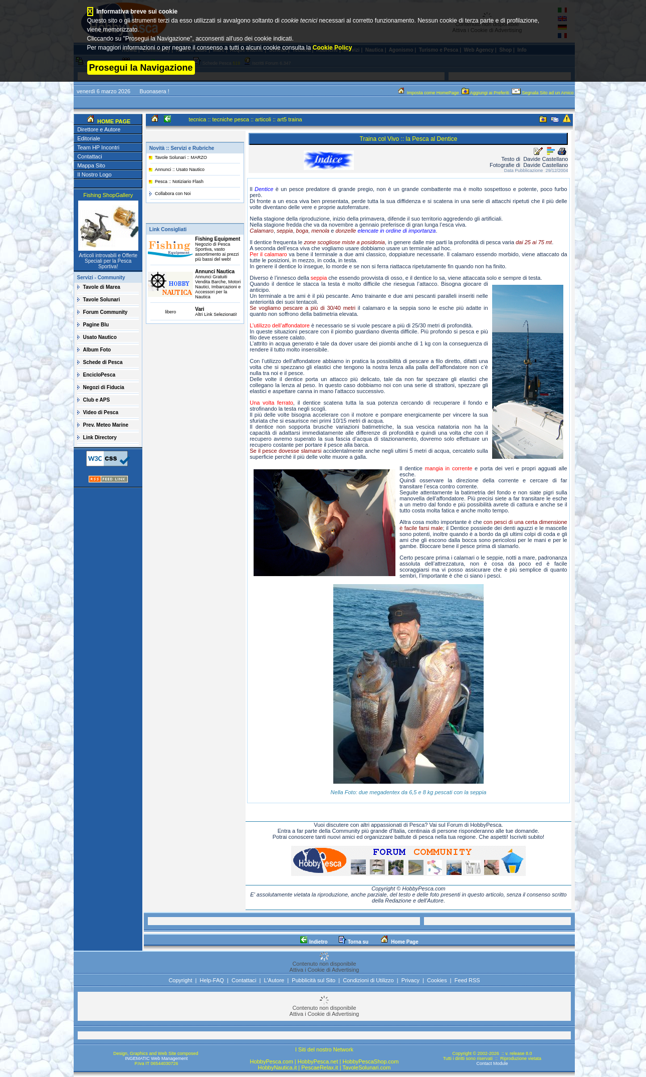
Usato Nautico (100, 337)
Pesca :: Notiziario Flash (179, 181)
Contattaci (89, 156)
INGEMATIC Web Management (156, 1058)
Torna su (353, 942)
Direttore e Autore (98, 129)
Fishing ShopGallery (108, 195)
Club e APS (96, 400)
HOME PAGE (113, 121)
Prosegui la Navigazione (141, 68)
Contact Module (492, 1063)
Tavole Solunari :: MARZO (181, 157)
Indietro (313, 942)
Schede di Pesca (103, 362)
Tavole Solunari (101, 299)
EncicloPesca (99, 375)
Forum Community (105, 312)
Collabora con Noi (173, 193)
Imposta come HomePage (428, 92)
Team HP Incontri (98, 147)
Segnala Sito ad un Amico (543, 92)
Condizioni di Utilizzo (368, 980)
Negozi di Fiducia (103, 387)
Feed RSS (467, 980)
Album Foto (97, 349)
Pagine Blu (96, 324)
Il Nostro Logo (94, 174)
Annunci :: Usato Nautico (179, 169)
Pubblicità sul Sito (313, 980)
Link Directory (100, 437)
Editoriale (88, 138)
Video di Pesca (100, 412)
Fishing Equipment (217, 239)
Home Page (398, 942)
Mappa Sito (91, 165)
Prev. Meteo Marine (105, 425)
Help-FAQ (212, 980)
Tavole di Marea (101, 287)
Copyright (180, 980)
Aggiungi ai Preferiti (486, 92)
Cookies (437, 980)
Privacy (410, 980)
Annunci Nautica (215, 271)
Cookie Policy (332, 47)
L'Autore (274, 980)
